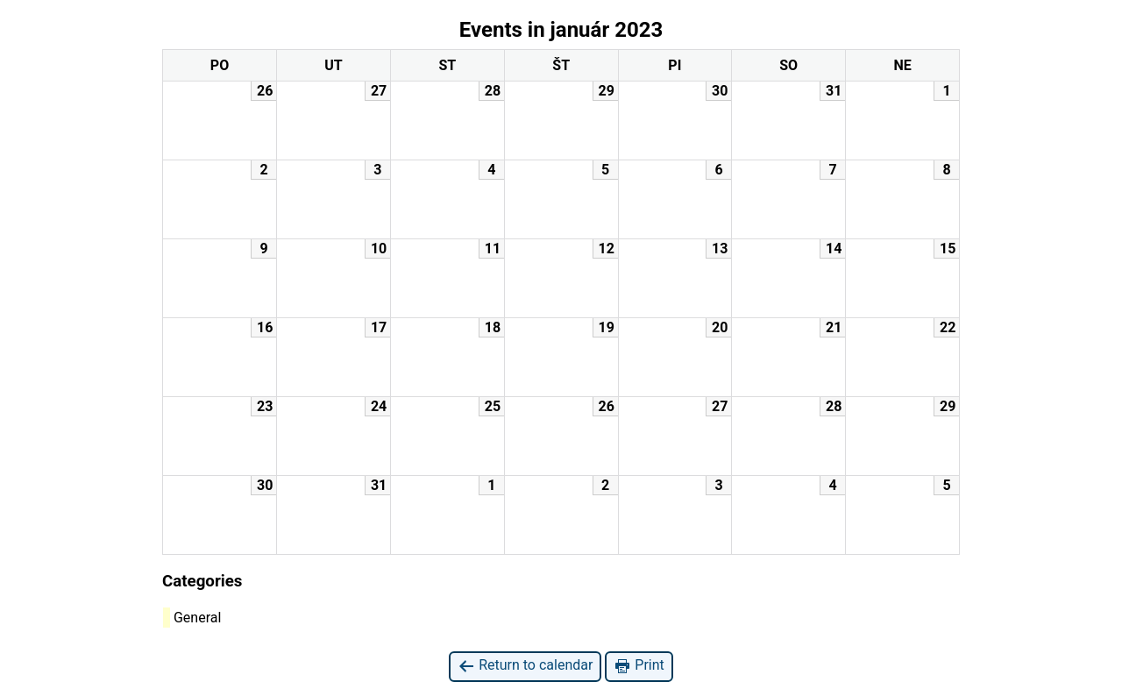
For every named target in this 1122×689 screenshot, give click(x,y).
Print (639, 666)
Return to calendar (525, 666)
